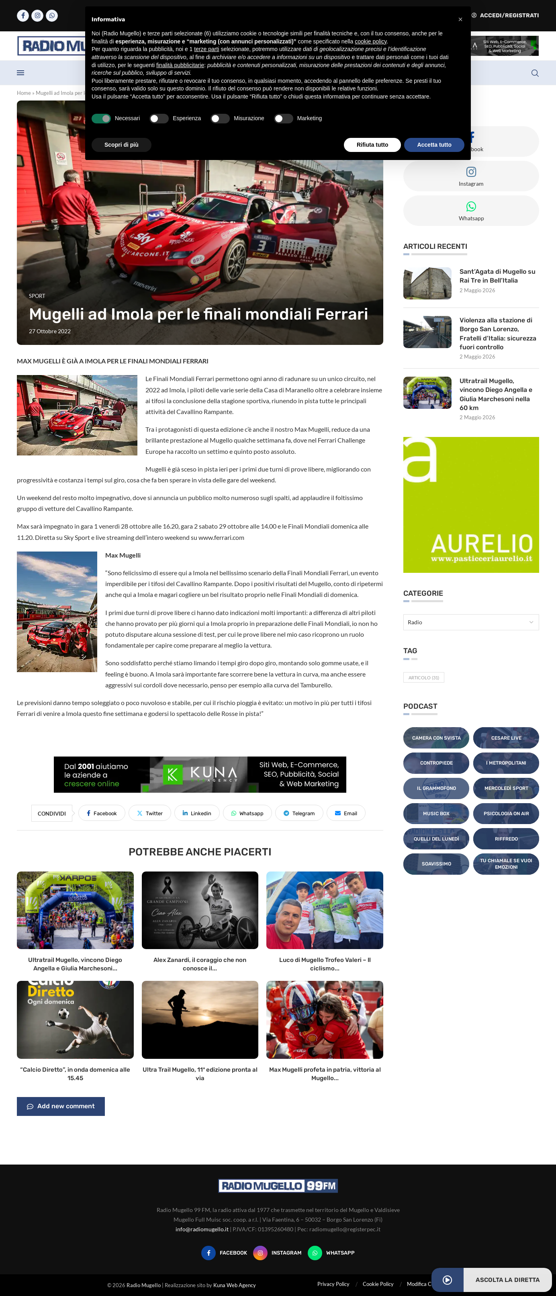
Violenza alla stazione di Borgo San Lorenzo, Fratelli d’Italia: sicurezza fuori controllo (498, 333)
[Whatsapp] (52, 16)
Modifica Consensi (428, 1284)
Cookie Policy (378, 1284)
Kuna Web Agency (234, 1285)
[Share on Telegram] (299, 813)
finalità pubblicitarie (180, 65)
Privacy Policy (333, 1284)
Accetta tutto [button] (434, 144)
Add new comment (61, 1106)
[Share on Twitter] (150, 813)
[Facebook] (23, 16)
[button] (460, 19)
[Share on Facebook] (101, 813)
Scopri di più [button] (121, 144)
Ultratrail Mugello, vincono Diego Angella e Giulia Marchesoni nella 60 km (496, 394)
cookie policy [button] (370, 41)
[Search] (535, 73)
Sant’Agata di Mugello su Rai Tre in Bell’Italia (498, 276)
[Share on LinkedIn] (197, 813)
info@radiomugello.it (202, 1229)
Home (24, 93)
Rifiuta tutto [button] (372, 144)
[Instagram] (37, 16)
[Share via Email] (346, 813)
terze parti (206, 49)
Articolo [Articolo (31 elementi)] (424, 677)
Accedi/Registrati (505, 15)
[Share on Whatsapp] (247, 813)
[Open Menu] (20, 72)
